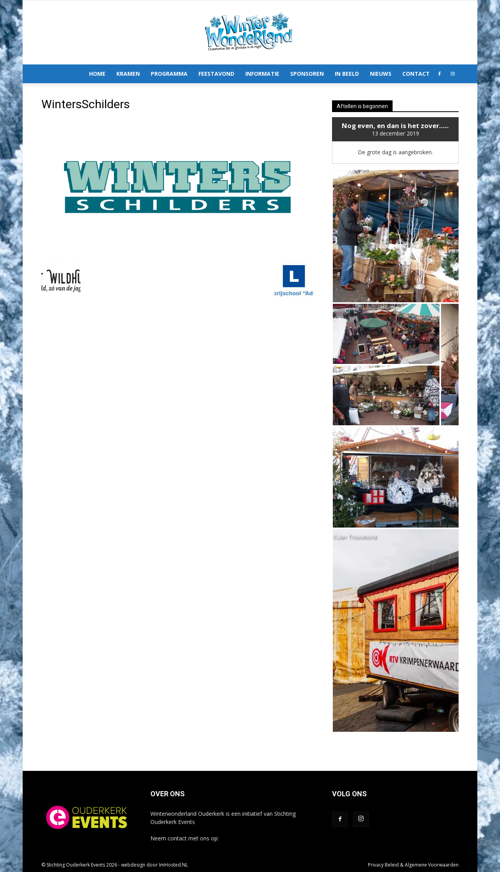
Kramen (128, 73)
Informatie (262, 73)
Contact (416, 73)
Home (97, 73)
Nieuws (380, 73)
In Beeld (347, 73)
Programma (169, 73)
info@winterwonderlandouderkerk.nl (265, 838)
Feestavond (216, 73)
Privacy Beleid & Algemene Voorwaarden (413, 864)
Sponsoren (307, 73)
